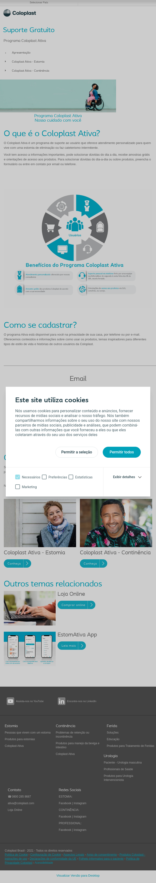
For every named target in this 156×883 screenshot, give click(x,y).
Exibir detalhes (124, 477)
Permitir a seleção (76, 452)
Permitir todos (122, 452)
